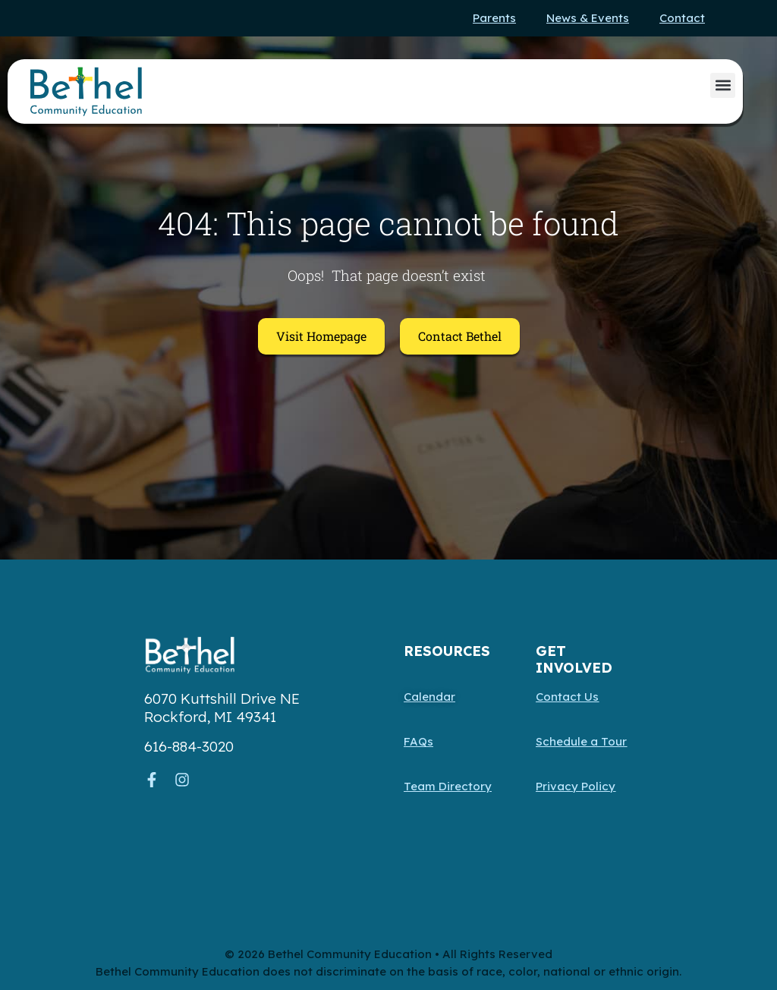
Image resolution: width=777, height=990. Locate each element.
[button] (722, 85)
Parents (494, 18)
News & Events (587, 18)
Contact (682, 18)
